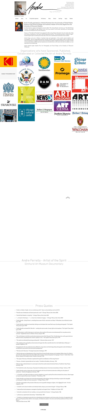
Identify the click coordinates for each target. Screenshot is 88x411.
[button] (26, 18)
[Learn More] (44, 404)
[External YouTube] (44, 285)
